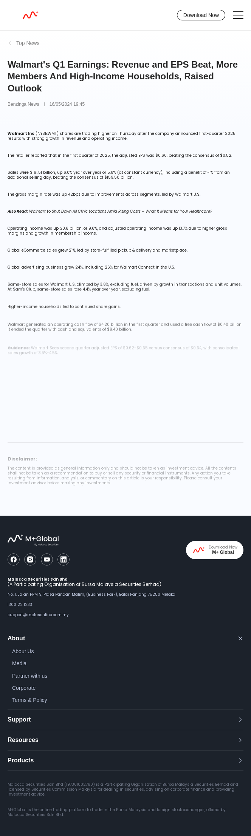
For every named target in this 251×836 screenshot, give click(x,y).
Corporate (24, 688)
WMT (52, 133)
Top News (27, 43)
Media (19, 663)
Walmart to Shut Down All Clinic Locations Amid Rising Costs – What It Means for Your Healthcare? (120, 211)
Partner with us (29, 676)
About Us (23, 651)
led (66, 308)
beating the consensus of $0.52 (200, 155)
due (192, 228)
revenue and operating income (96, 138)
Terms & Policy (29, 700)
